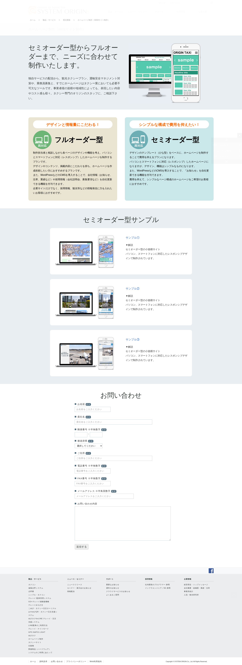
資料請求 (43, 661)
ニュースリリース (74, 585)
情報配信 (71, 591)
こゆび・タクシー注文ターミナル (42, 608)
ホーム (32, 20)
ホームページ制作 (222, 150)
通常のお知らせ (112, 588)
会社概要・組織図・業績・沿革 (197, 588)
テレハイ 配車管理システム (39, 598)
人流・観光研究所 (191, 595)
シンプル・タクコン (36, 595)
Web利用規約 (96, 661)
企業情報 (202, 11)
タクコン (32, 585)
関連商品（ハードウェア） (39, 649)
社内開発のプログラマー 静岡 (157, 585)
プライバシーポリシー (76, 661)
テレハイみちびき (35, 605)
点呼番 (31, 591)
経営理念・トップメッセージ (196, 585)
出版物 (31, 646)
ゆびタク (32, 635)
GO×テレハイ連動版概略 (38, 601)
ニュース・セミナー (137, 11)
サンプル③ (133, 339)
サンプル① (133, 237)
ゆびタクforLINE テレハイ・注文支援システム (42, 620)
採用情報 (181, 11)
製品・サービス (115, 11)
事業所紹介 (188, 591)
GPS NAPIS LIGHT (36, 632)
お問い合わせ (57, 661)
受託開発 (66, 20)
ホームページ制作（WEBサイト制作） (94, 20)
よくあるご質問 (112, 595)
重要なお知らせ (112, 585)
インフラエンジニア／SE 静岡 (158, 588)
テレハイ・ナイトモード (38, 629)
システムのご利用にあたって (40, 652)
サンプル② (133, 288)
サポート (159, 11)
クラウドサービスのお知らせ (118, 591)
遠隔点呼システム (35, 588)
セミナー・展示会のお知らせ (79, 588)
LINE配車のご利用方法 (38, 625)
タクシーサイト (221, 156)
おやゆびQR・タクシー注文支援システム (42, 613)
